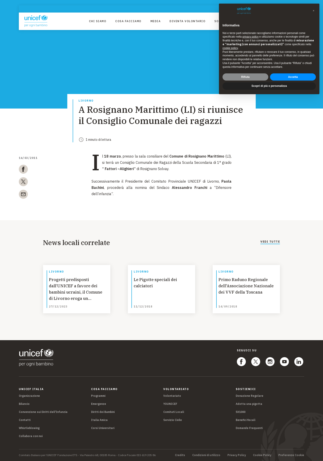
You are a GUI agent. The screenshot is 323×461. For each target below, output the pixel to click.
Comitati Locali (173, 412)
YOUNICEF (170, 404)
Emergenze (98, 404)
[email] (23, 195)
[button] (313, 10)
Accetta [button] (293, 77)
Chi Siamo (98, 21)
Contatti (25, 420)
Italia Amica (99, 420)
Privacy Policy (236, 455)
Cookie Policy (262, 455)
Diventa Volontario (187, 21)
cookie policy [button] (230, 48)
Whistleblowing (29, 428)
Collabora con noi (31, 436)
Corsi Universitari (102, 428)
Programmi (98, 395)
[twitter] (23, 182)
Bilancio (24, 404)
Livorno (86, 100)
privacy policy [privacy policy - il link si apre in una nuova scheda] (250, 36)
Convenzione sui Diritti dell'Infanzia (43, 412)
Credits (180, 455)
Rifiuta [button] (245, 77)
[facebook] (23, 170)
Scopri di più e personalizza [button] (269, 86)
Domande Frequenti (249, 428)
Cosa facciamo (128, 21)
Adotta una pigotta (249, 404)
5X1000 (240, 412)
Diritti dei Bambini (103, 412)
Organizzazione (29, 395)
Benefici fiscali (245, 420)
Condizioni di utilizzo (206, 455)
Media (156, 21)
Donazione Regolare (249, 395)
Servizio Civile (172, 420)
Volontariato (172, 395)
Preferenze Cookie (291, 455)
